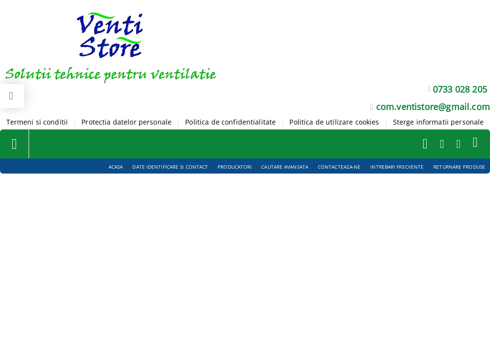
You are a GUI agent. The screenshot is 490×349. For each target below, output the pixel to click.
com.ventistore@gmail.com (433, 106)
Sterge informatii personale (438, 122)
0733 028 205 (460, 89)
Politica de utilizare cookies (334, 122)
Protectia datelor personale (126, 122)
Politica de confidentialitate (230, 122)
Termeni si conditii (37, 122)
